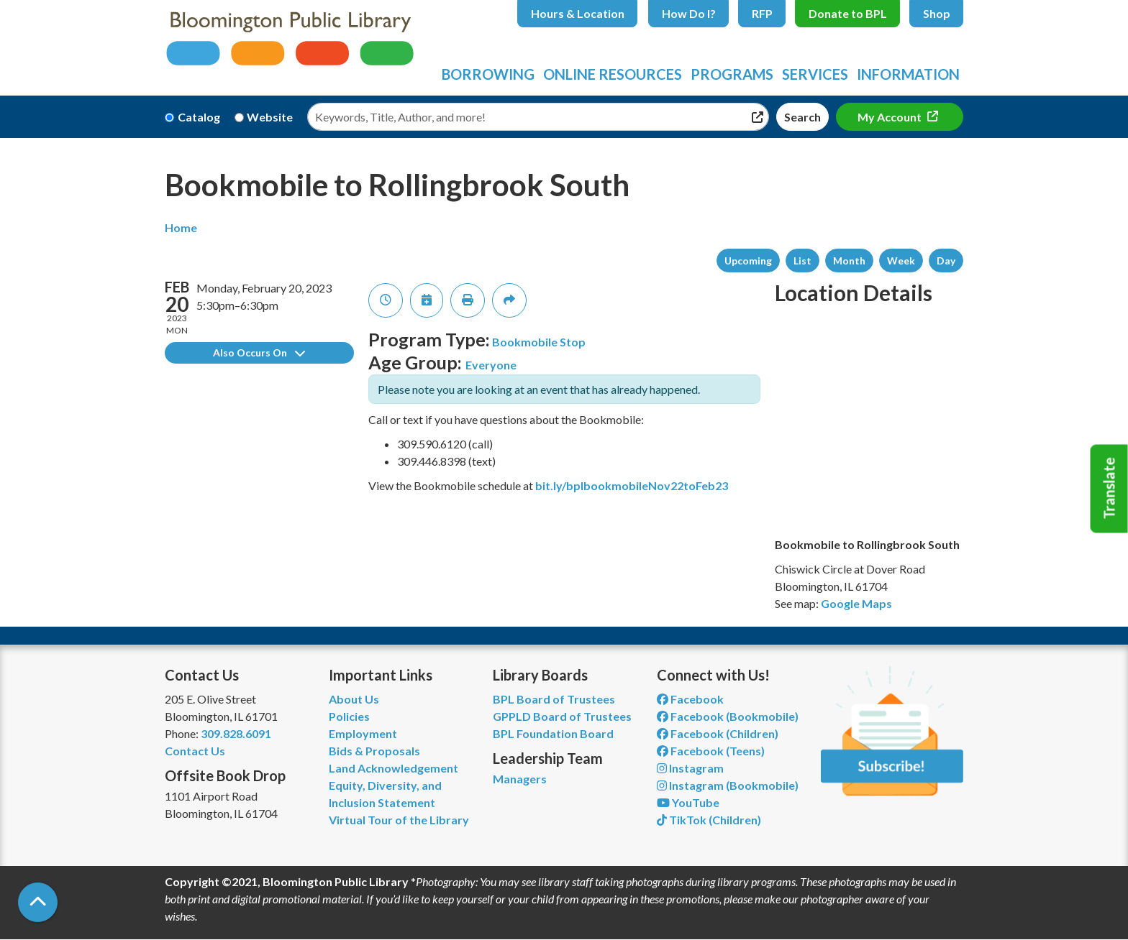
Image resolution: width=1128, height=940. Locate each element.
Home (181, 227)
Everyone (491, 365)
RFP (762, 13)
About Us (354, 699)
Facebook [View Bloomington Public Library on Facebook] (690, 699)
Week (901, 260)
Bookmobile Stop (539, 342)
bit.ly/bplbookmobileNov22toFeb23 (631, 485)
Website (270, 117)
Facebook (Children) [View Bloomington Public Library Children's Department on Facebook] (717, 733)
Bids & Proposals (374, 750)
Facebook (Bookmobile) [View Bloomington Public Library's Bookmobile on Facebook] (728, 716)
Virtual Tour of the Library (399, 819)
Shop (936, 13)
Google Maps (856, 603)
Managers (520, 778)
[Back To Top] (38, 902)
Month (849, 260)
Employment (363, 733)
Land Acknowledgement (393, 768)
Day (946, 260)
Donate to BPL (848, 13)
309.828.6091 (236, 733)
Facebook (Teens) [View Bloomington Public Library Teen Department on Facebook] (711, 750)
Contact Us (195, 750)
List (802, 260)
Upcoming (748, 260)
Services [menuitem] (815, 74)
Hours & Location (577, 13)
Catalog (199, 117)
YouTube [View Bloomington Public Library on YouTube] (688, 802)
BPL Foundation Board (553, 733)
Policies (349, 716)
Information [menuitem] (908, 74)
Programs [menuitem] (732, 74)
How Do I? (689, 13)
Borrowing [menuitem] (488, 74)
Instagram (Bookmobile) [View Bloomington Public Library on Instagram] (728, 785)
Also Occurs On (259, 352)
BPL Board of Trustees (554, 699)
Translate (1109, 489)
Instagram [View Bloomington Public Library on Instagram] (690, 768)
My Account (891, 117)
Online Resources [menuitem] (612, 74)
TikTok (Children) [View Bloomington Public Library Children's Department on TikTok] (709, 819)
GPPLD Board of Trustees (562, 716)
